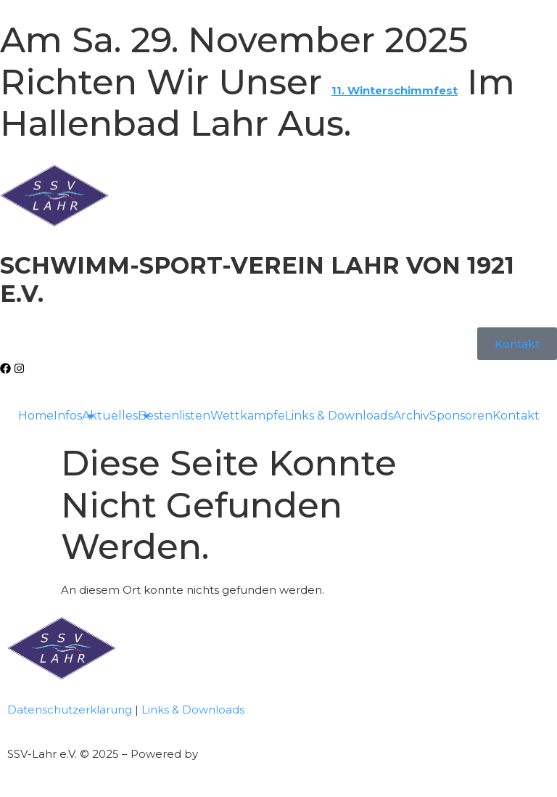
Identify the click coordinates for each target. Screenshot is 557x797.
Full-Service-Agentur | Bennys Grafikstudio (317, 754)
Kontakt (516, 415)
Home (36, 415)
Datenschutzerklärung (69, 709)
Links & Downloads (339, 415)
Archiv (411, 415)
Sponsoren (460, 415)
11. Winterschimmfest (394, 90)
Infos (68, 415)
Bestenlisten (174, 415)
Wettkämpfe (247, 415)
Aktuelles (110, 415)
